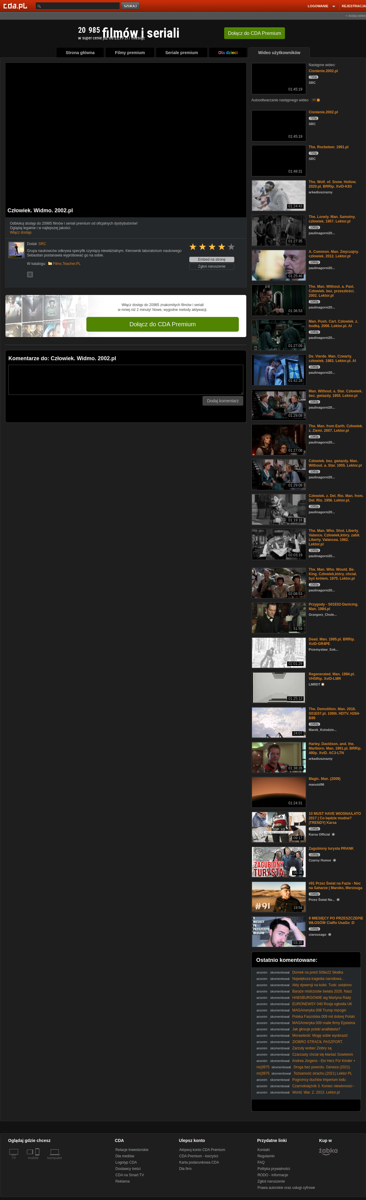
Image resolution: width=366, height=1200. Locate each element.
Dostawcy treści (128, 1169)
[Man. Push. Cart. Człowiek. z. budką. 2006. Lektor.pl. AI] (278, 334)
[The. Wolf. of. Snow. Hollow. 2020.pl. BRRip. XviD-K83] (278, 195)
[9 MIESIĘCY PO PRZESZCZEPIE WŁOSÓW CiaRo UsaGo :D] (278, 931)
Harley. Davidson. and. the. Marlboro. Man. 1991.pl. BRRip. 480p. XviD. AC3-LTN (335, 748)
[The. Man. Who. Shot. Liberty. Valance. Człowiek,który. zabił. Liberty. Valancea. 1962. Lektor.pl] (278, 544)
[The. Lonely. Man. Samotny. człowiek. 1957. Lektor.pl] (278, 230)
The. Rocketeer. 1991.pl (329, 147)
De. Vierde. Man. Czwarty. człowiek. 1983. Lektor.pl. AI (332, 358)
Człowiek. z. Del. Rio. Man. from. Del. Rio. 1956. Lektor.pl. (336, 498)
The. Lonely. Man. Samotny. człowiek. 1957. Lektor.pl (332, 219)
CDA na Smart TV (130, 1175)
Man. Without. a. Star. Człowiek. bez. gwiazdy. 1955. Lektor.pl (335, 393)
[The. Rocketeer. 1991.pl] (278, 160)
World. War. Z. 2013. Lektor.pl (316, 1092)
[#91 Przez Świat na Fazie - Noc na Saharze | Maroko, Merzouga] (278, 896)
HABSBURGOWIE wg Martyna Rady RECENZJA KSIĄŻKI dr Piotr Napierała (303, 1000)
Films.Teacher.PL (67, 264)
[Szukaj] (77, 6)
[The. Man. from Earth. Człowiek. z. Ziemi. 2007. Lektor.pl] (278, 439)
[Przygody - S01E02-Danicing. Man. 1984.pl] (278, 617)
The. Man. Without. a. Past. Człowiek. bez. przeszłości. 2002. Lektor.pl (332, 291)
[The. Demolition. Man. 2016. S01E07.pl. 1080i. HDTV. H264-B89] (278, 722)
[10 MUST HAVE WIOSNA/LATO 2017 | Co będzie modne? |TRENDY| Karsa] (278, 827)
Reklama (123, 1181)
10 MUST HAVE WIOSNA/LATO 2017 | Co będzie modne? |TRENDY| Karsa (335, 818)
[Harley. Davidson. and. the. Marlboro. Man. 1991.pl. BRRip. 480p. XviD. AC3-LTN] (278, 757)
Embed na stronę (211, 259)
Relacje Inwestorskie (132, 1150)
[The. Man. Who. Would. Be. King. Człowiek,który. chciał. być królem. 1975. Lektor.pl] (278, 582)
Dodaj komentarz (223, 400)
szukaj (131, 6)
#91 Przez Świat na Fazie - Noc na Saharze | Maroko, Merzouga (335, 885)
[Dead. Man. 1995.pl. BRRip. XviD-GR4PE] (278, 652)
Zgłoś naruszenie (211, 266)
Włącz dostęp (21, 232)
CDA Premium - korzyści (198, 1156)
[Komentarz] (125, 380)
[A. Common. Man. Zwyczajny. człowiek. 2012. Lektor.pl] (278, 265)
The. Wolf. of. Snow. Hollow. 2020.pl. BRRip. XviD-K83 (332, 184)
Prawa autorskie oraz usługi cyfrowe (286, 1188)
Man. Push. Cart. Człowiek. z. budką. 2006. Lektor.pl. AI (333, 323)
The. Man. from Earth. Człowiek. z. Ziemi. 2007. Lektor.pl (336, 428)
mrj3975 (262, 1067)
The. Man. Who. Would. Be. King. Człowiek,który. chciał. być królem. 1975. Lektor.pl (333, 574)
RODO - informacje (272, 1175)
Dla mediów (125, 1156)
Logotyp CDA (126, 1162)
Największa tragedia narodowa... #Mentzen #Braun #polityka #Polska (300, 981)
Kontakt (263, 1150)
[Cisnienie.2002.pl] (278, 78)
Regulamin (265, 1156)
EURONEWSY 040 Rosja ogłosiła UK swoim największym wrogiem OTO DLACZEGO (304, 1006)
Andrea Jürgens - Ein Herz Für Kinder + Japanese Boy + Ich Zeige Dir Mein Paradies (306, 1063)
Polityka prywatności (273, 1169)
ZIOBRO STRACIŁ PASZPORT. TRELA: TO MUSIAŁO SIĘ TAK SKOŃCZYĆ (299, 1044)
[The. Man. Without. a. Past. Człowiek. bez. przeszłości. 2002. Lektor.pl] (278, 299)
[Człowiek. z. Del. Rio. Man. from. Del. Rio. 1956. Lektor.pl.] (278, 509)
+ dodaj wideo (356, 15)
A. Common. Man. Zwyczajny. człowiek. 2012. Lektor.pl (334, 254)
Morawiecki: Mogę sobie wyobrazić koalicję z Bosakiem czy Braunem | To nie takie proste (302, 1037)
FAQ (261, 1162)
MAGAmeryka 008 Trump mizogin (319, 1010)
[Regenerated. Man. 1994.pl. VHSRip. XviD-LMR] (278, 687)
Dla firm (185, 1169)
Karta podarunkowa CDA (199, 1162)
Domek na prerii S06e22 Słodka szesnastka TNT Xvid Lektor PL (299, 974)
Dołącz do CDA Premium (162, 324)
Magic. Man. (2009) (324, 779)
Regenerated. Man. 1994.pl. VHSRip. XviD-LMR (332, 676)
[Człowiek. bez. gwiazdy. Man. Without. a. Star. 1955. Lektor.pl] (278, 474)
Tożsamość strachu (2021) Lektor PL (322, 1073)
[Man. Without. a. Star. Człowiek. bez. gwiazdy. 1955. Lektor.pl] (278, 404)
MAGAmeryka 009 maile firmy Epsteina (323, 1023)
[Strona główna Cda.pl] (16, 5)
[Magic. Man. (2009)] (278, 792)
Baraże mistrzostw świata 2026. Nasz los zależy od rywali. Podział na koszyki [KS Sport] (304, 993)
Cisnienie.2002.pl (323, 71)
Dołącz (254, 33)
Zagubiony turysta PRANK (331, 848)
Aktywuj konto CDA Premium (202, 1150)
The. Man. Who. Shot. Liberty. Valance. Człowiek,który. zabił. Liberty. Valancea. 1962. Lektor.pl (334, 537)
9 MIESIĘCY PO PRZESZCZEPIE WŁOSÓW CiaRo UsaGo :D (336, 920)
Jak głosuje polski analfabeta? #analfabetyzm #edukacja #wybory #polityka (298, 1031)
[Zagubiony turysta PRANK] (278, 861)
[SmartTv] (38, 1161)
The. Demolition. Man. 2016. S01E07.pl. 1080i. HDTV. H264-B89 (334, 713)
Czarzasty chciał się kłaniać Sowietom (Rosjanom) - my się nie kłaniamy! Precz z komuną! (304, 1056)
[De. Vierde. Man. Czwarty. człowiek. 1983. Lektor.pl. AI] (278, 369)
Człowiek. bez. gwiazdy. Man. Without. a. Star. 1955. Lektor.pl (335, 463)
